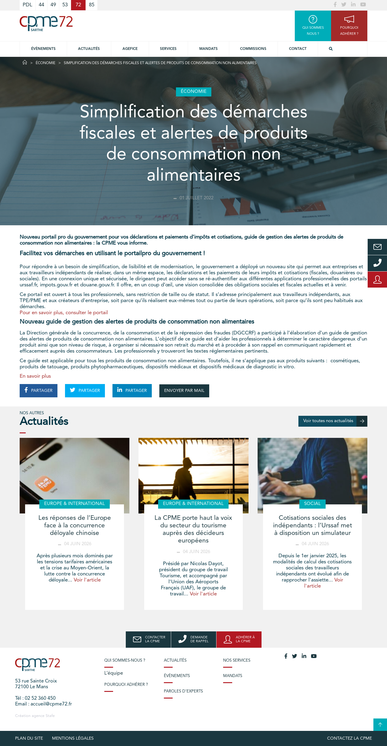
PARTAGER (38, 390)
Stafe (50, 716)
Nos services (236, 661)
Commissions (253, 49)
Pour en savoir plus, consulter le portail (64, 312)
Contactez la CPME (349, 738)
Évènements (43, 49)
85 (91, 5)
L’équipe (113, 673)
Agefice (130, 49)
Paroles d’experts (183, 691)
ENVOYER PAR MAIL (184, 391)
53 (65, 5)
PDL (27, 5)
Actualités (89, 49)
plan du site (29, 738)
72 (78, 5)
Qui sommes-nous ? (124, 661)
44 (41, 5)
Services (168, 49)
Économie (45, 63)
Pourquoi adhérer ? (126, 685)
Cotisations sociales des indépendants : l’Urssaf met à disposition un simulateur (312, 525)
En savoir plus (35, 376)
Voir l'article (87, 580)
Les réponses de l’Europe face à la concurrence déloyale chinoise (74, 525)
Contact (298, 49)
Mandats (208, 49)
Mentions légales (73, 738)
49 (53, 5)
